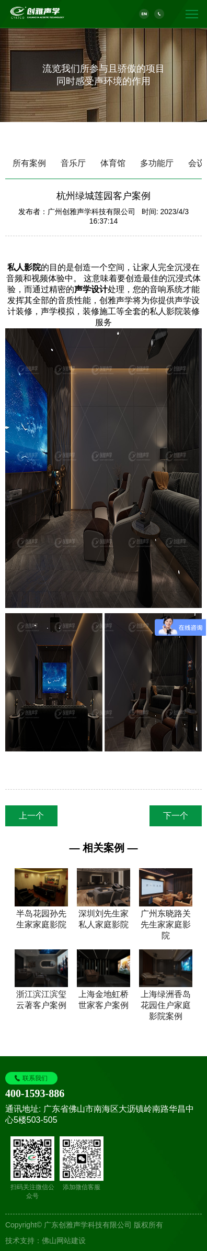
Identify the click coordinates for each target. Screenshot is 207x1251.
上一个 (31, 815)
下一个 (175, 815)
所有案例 (29, 163)
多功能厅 (157, 163)
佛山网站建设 (64, 1240)
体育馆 (112, 163)
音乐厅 (73, 163)
